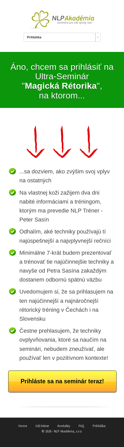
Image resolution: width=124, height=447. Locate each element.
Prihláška (99, 426)
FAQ (81, 426)
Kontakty (64, 426)
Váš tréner (42, 426)
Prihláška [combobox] (34, 37)
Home (22, 426)
